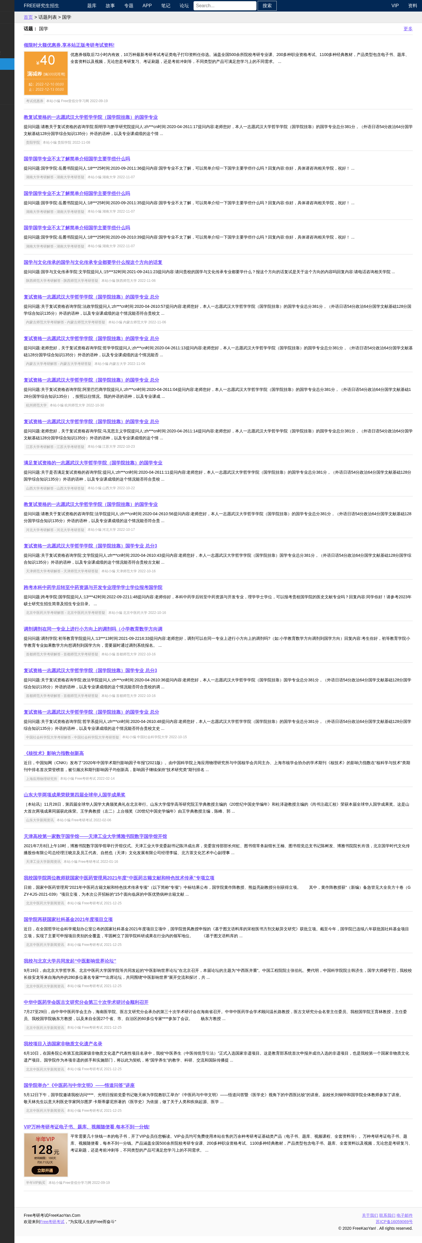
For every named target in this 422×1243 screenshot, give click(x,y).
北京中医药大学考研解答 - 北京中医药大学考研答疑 (97, 620)
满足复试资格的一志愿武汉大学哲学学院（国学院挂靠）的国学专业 (124, 469)
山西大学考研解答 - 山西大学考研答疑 (86, 495)
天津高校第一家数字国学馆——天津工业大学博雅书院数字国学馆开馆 (127, 843)
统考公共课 (16, 29)
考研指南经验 (18, 52)
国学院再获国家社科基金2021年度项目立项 (99, 926)
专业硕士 (14, 75)
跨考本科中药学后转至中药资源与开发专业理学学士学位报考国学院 (124, 594)
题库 (118, 5)
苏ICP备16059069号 (394, 1228)
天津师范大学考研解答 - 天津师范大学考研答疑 (93, 578)
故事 (136, 5)
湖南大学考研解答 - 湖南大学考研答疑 (86, 177)
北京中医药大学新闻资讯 (76, 910)
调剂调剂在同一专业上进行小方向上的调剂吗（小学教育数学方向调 (124, 635)
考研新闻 (14, 17)
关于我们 (370, 1222)
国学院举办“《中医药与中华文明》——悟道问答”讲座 (110, 1092)
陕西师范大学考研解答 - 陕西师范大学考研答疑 (93, 288)
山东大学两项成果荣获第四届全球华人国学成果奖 (106, 801)
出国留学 (14, 121)
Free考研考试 (84, 1228)
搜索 (293, 5)
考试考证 (14, 110)
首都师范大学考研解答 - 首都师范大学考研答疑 (93, 661)
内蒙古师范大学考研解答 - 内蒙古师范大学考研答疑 (97, 329)
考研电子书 (16, 98)
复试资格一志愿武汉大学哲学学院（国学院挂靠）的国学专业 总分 (123, 303)
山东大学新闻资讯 (71, 827)
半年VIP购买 (67, 1190)
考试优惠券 (66, 101)
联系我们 (387, 1222)
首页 (60, 17)
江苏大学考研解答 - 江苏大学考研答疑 (86, 453)
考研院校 (14, 63)
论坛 (210, 5)
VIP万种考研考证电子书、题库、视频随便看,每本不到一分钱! (118, 1133)
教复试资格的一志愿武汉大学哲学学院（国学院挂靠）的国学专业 (122, 117)
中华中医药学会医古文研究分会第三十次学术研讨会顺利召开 (117, 1009)
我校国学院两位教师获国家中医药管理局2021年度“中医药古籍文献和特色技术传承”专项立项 (150, 884)
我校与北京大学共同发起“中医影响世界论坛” (101, 967)
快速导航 (14, 5)
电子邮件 (405, 1222)
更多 (408, 28)
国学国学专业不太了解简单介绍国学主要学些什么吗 (108, 158)
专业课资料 (16, 87)
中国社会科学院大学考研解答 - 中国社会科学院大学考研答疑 (104, 744)
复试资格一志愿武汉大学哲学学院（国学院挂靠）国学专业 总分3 (122, 552)
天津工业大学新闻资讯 (74, 869)
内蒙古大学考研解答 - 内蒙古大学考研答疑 (90, 371)
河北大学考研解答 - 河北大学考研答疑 (86, 537)
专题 (155, 5)
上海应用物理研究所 (73, 785)
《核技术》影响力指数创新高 (85, 760)
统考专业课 (16, 40)
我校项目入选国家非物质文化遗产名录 (94, 1050)
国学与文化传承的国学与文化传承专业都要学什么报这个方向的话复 (124, 262)
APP (173, 5)
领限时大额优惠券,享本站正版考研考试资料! (100, 45)
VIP (395, 5)
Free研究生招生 (73, 5)
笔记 (192, 5)
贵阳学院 (64, 142)
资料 (412, 5)
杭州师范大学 (67, 412)
